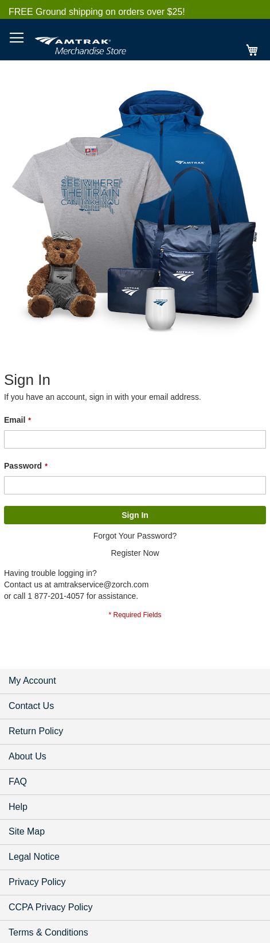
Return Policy (36, 731)
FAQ (18, 781)
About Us (27, 756)
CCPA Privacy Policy (50, 907)
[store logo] (80, 43)
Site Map (27, 831)
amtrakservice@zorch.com (100, 584)
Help (18, 807)
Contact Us (31, 706)
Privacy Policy (37, 882)
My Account (32, 680)
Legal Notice (34, 857)
